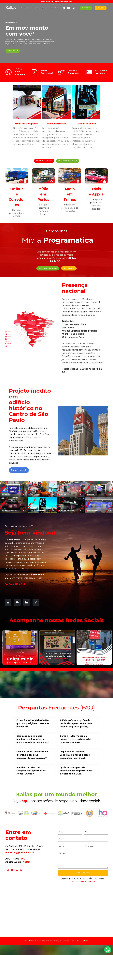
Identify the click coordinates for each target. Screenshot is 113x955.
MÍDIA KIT (100, 8)
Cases (51, 8)
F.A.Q (56, 8)
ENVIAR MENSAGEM (83, 873)
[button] (34, 723)
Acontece (44, 8)
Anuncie (35, 8)
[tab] (34, 723)
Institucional (25, 8)
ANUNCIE (86, 8)
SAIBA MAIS (13, 50)
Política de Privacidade (83, 881)
